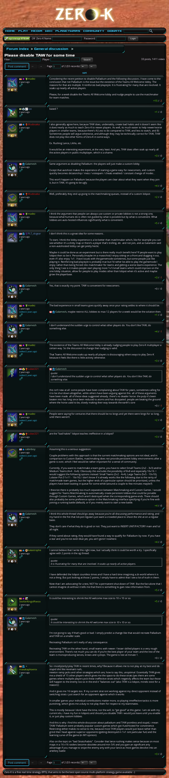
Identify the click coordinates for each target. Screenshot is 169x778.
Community (93, 31)
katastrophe (34, 550)
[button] (133, 38)
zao (30, 108)
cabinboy (30, 449)
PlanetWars (67, 31)
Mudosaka (33, 124)
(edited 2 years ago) (28, 311)
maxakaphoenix (28, 669)
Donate (114, 31)
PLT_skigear (34, 233)
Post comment (17, 66)
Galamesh (30, 163)
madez (31, 78)
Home (10, 31)
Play (23, 31)
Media (36, 31)
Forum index (17, 49)
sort (84, 72)
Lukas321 (33, 368)
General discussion (51, 49)
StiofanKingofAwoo (30, 601)
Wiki (48, 31)
